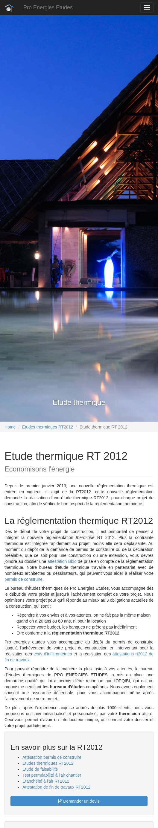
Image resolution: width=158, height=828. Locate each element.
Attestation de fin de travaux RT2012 (56, 787)
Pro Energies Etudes (48, 7)
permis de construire (23, 579)
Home (10, 427)
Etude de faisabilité (40, 769)
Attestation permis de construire (51, 757)
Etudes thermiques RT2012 (47, 427)
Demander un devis (78, 801)
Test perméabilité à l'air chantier (51, 775)
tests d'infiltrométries (52, 654)
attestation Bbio (62, 561)
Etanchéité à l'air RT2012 (45, 781)
